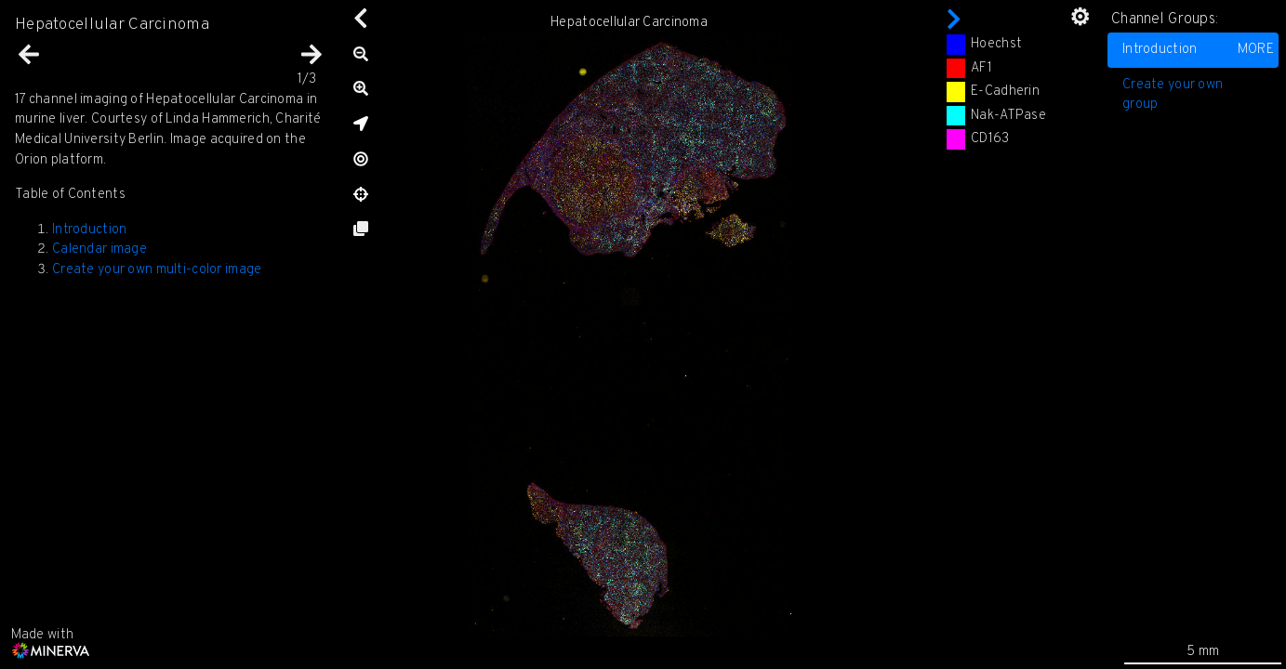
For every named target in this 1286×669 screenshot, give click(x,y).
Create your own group (1172, 95)
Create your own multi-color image (157, 270)
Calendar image (99, 249)
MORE (1256, 50)
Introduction (1198, 50)
